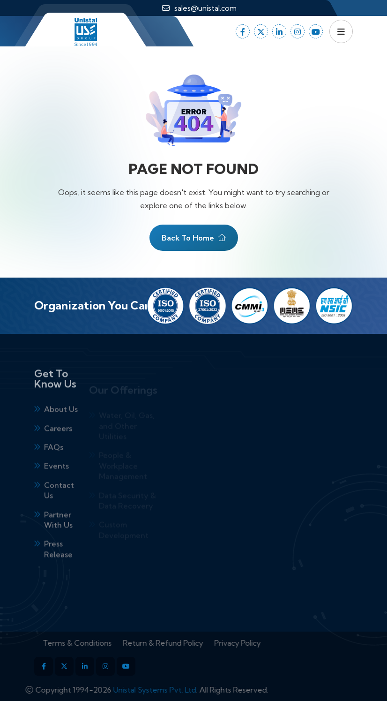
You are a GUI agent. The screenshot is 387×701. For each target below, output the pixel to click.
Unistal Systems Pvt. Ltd (140, 689)
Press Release (58, 563)
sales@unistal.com (205, 8)
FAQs (53, 461)
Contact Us (59, 504)
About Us (61, 423)
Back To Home (194, 243)
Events (56, 480)
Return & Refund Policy (177, 643)
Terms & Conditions (91, 643)
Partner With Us (58, 534)
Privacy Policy (252, 643)
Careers (58, 442)
